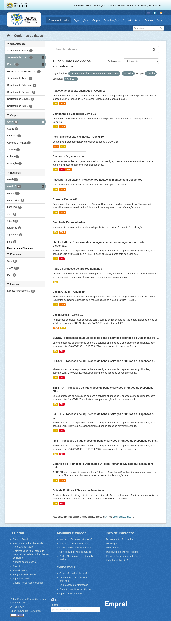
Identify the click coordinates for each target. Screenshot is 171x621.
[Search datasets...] (101, 49)
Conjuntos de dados (58, 20)
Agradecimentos (21, 578)
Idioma (54, 604)
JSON (62, 104)
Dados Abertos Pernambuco (120, 539)
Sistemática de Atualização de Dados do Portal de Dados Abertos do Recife (31, 554)
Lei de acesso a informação (73, 585)
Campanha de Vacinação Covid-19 (74, 113)
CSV (55, 104)
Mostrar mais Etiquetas (20, 248)
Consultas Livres (131, 20)
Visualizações (111, 20)
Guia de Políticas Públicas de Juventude (78, 490)
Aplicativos (18, 566)
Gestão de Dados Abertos (69, 222)
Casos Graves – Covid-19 (69, 291)
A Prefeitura (82, 5)
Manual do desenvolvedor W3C (75, 543)
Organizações (80, 20)
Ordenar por (114, 61)
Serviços (100, 5)
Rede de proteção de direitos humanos (77, 268)
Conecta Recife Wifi (65, 199)
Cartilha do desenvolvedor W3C (76, 547)
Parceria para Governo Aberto (75, 589)
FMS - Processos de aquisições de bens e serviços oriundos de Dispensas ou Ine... (105, 440)
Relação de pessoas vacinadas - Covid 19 (79, 90)
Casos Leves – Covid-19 (68, 314)
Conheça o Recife (149, 5)
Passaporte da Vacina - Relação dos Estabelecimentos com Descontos (97, 179)
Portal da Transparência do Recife (123, 556)
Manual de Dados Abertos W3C (75, 539)
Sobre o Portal (20, 539)
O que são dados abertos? (73, 573)
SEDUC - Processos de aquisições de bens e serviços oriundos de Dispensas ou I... (106, 337)
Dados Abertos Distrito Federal (122, 551)
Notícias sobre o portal (24, 562)
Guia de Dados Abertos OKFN (75, 551)
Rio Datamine (113, 547)
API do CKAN (17, 606)
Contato (149, 20)
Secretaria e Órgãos (122, 5)
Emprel (116, 604)
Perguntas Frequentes (24, 574)
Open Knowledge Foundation (25, 611)
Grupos (96, 20)
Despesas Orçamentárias (68, 156)
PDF (61, 170)
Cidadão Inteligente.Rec (118, 560)
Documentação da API (122, 517)
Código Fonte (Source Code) (28, 582)
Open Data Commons (70, 593)
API (105, 517)
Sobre (160, 20)
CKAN (56, 599)
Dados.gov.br (113, 543)
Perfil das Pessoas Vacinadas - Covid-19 (78, 136)
